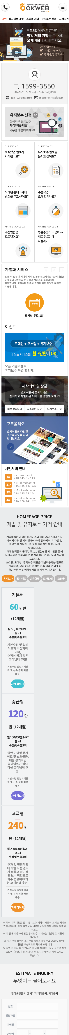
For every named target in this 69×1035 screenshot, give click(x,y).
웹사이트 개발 (16, 19)
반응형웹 (34, 578)
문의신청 (20, 1019)
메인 (4, 19)
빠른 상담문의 (14, 409)
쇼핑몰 (61, 578)
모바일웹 (47, 578)
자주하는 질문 (34, 409)
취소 (48, 1019)
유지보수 (8, 578)
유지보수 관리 (48, 19)
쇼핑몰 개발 (32, 19)
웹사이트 (21, 578)
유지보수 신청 (34, 122)
